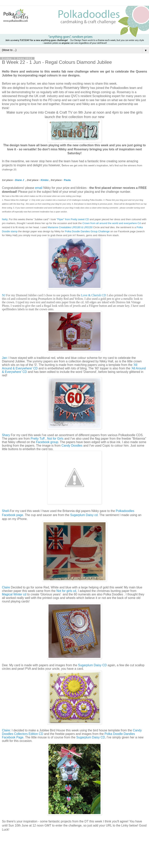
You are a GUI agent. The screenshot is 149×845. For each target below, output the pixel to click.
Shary (6, 435)
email (38, 187)
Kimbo (44, 180)
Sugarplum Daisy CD (92, 665)
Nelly (5, 219)
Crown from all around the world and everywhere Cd (111, 223)
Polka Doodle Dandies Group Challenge (87, 231)
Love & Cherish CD (93, 295)
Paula (67, 180)
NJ (3, 295)
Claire (6, 587)
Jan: (5, 357)
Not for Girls (55, 438)
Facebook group (47, 442)
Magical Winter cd (14, 594)
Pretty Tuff (38, 438)
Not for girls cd (66, 591)
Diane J (19, 180)
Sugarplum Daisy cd (84, 515)
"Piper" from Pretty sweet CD (73, 219)
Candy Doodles (72, 445)
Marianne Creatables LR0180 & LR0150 (70, 227)
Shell (5, 511)
